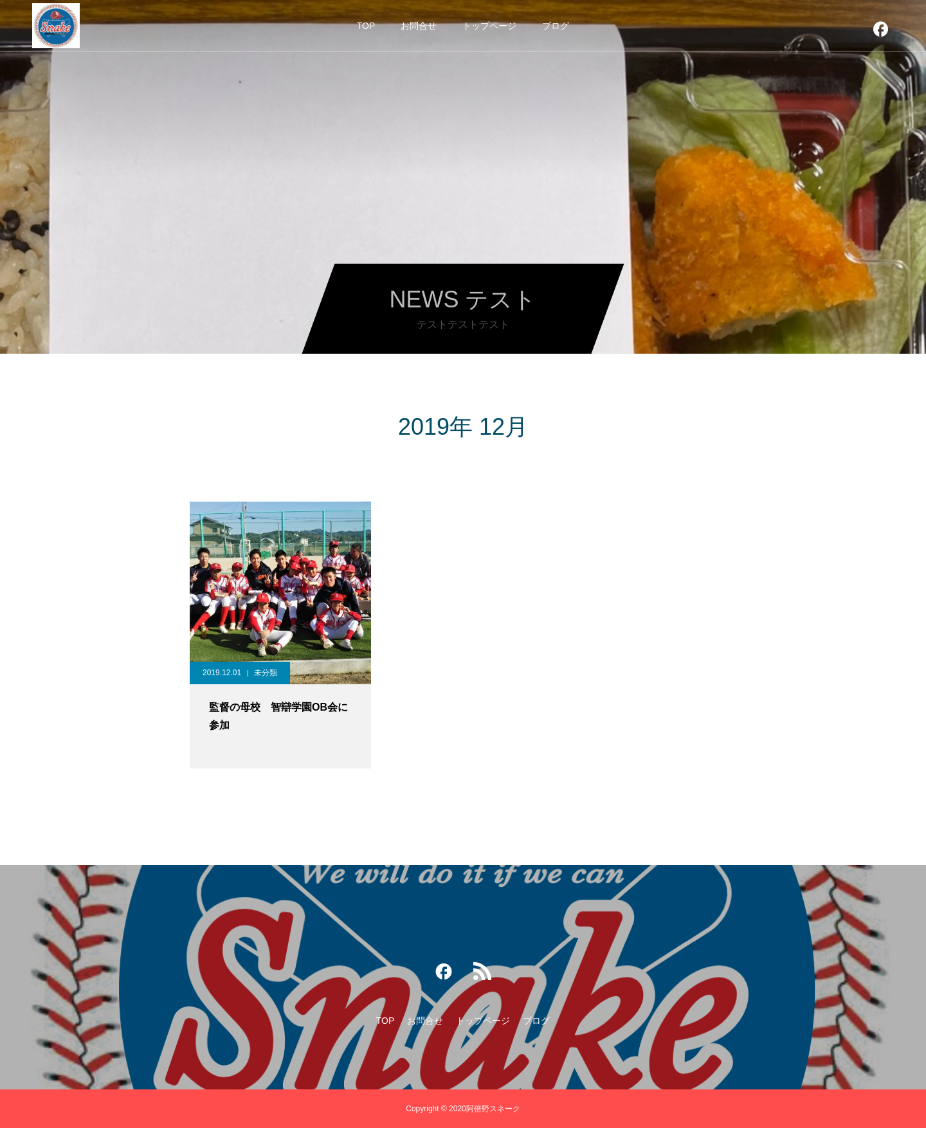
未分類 (265, 672)
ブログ (555, 26)
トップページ (489, 26)
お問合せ (419, 26)
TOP (366, 26)
